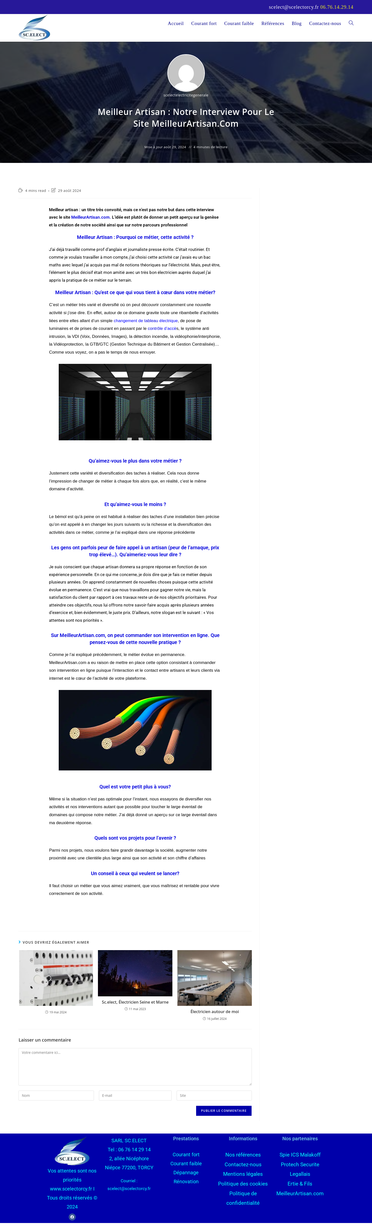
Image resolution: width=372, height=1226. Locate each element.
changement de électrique (146, 323)
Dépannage (186, 1176)
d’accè (162, 331)
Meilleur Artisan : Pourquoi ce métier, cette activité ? (135, 240)
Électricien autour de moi (214, 1014)
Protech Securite (300, 1167)
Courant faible (186, 1167)
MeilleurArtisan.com (90, 220)
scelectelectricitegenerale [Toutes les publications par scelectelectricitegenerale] (185, 98)
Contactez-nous (243, 1167)
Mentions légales (243, 1176)
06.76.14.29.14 (337, 7)
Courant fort (186, 1158)
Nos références (243, 1158)
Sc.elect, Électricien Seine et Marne (135, 1005)
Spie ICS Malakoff (300, 1158)
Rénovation (186, 1185)
